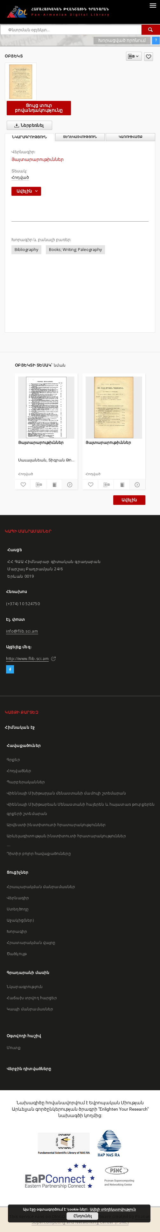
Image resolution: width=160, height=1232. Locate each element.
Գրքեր (13, 759)
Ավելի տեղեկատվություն (113, 1209)
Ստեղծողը (18, 909)
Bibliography (26, 249)
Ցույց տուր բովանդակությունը (39, 108)
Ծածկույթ (17, 953)
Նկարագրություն (25, 986)
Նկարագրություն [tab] (29, 137)
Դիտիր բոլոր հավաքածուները (39, 853)
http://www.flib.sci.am (27, 658)
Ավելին (129, 500)
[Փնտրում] (151, 30)
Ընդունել (82, 1216)
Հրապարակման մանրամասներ (41, 886)
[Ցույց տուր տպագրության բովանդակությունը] (54, 485)
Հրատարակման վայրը (31, 942)
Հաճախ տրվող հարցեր (32, 997)
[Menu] (152, 5)
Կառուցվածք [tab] (131, 137)
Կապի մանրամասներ (30, 1009)
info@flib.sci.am (22, 631)
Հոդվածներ (19, 770)
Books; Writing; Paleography (75, 249)
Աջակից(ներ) (20, 920)
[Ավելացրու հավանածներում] (148, 56)
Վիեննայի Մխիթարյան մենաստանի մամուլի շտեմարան (66, 793)
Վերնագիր (18, 898)
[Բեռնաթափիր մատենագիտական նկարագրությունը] (38, 485)
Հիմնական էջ (20, 727)
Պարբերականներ (26, 782)
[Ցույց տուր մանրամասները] (69, 485)
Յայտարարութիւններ (41, 442)
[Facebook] (10, 670)
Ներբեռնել (28, 125)
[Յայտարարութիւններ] (46, 407)
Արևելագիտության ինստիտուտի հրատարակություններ (66, 836)
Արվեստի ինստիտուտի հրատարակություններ (56, 824)
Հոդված (20, 177)
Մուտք (14, 1047)
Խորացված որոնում (122, 40)
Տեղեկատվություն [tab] (80, 137)
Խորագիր (17, 931)
